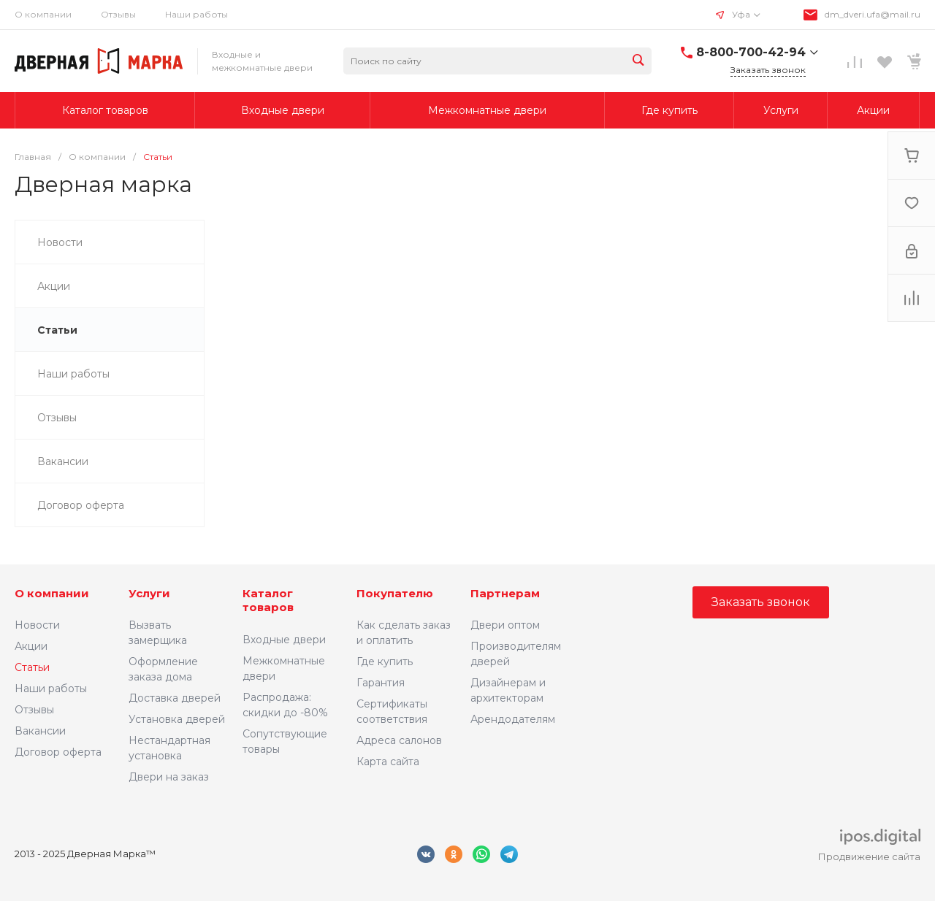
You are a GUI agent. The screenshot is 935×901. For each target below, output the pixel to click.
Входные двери (284, 639)
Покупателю (394, 593)
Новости (37, 625)
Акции (31, 646)
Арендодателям (512, 719)
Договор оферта (58, 752)
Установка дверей (177, 719)
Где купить (384, 661)
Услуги (149, 593)
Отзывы (118, 14)
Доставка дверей (175, 698)
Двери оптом (505, 625)
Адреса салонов (399, 740)
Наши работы (196, 14)
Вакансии (40, 730)
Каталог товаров (268, 600)
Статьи (32, 667)
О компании (52, 593)
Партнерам (505, 593)
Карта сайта (387, 761)
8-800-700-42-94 (751, 52)
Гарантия (380, 682)
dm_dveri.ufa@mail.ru (872, 14)
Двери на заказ (169, 776)
